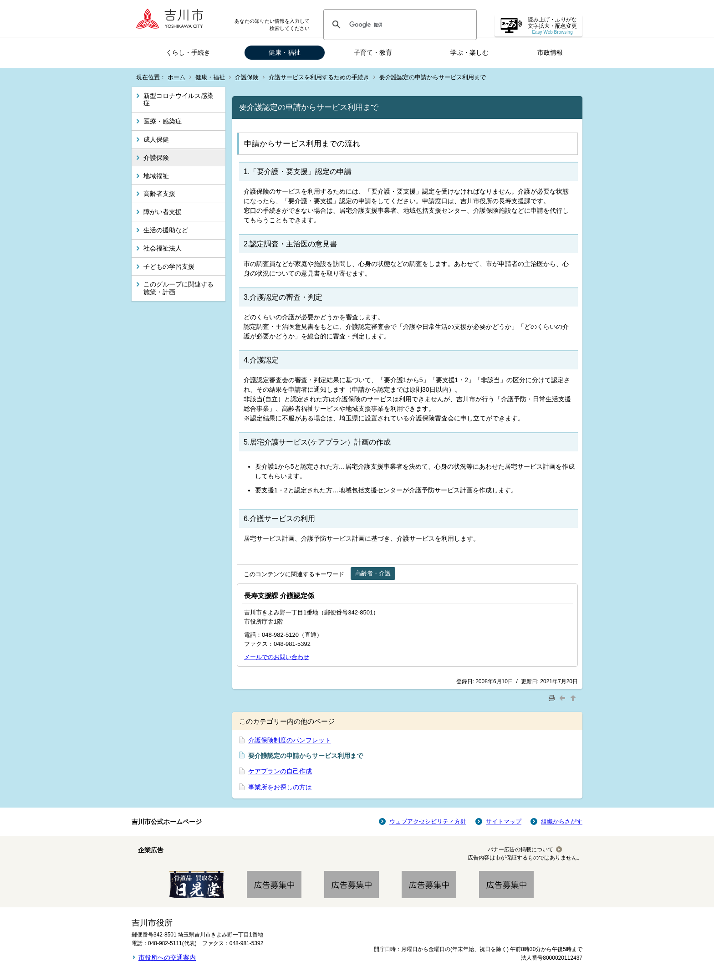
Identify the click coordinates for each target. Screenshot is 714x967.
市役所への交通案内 (167, 957)
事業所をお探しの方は (280, 787)
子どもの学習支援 (168, 266)
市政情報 (550, 52)
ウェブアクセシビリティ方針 (427, 821)
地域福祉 (156, 175)
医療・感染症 (162, 121)
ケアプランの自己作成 (280, 771)
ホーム (176, 77)
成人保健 (156, 139)
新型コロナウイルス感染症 (178, 99)
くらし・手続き (188, 52)
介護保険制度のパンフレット (289, 740)
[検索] (398, 24)
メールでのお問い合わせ (276, 657)
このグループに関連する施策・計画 (178, 288)
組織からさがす (561, 821)
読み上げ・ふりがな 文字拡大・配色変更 (552, 25)
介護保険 (247, 77)
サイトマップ (503, 821)
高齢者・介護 (373, 573)
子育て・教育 (373, 52)
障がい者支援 (162, 211)
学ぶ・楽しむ (469, 52)
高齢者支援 (159, 193)
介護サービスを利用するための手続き (319, 77)
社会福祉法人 (162, 248)
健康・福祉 (285, 52)
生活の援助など (165, 230)
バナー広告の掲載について (520, 849)
